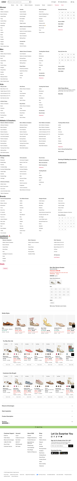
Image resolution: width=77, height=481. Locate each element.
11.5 (68, 18)
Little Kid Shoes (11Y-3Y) (5, 93)
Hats (21, 176)
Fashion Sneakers (3, 132)
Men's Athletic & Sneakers (25, 122)
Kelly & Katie (61, 207)
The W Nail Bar (30, 447)
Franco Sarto (3, 214)
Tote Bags (2, 178)
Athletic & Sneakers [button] (29, 5)
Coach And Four (61, 203)
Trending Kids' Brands (44, 86)
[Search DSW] (19, 2)
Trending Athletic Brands (63, 122)
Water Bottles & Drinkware (25, 190)
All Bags (2, 157)
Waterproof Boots (3, 76)
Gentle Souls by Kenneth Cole (45, 212)
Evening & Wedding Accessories (67, 181)
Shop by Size (3, 86)
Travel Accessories (23, 187)
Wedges (2, 44)
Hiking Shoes (3, 69)
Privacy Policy (6, 474)
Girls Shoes (22, 86)
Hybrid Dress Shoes (23, 70)
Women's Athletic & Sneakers (7, 122)
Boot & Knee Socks (4, 186)
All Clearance (57, 255)
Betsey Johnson (3, 203)
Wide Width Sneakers (4, 152)
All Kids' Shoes (3, 101)
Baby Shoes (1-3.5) (4, 88)
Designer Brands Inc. (32, 437)
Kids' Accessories (43, 165)
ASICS (59, 127)
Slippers (2, 41)
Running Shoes (23, 33)
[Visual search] (30, 2)
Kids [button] (21, 5)
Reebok (59, 141)
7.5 (62, 15)
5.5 (68, 12)
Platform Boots (42, 440)
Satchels (2, 173)
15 (73, 60)
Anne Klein (2, 200)
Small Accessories (23, 183)
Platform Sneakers (4, 138)
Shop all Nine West (53, 269)
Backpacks (2, 160)
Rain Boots (2, 112)
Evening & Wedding (23, 169)
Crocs (40, 63)
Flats (1, 27)
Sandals (2, 39)
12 (59, 60)
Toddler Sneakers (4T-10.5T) (44, 129)
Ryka (21, 223)
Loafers (1, 32)
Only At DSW (61, 198)
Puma (40, 102)
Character (2, 108)
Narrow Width (61, 21)
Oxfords (21, 75)
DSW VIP (18, 442)
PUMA (59, 138)
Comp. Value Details (59, 474)
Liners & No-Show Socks (5, 191)
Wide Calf (60, 26)
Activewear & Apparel (24, 160)
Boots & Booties (3, 14)
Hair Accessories (23, 173)
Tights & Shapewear (4, 193)
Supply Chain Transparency (30, 474)
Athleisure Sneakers (4, 125)
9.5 (74, 15)
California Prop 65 (7, 476)
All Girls (55, 251)
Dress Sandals (22, 16)
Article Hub (41, 11)
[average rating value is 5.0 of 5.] (53, 276)
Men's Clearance (32, 240)
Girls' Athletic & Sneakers (44, 125)
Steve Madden (3, 228)
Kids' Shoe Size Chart (4, 98)
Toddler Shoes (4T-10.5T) (5, 91)
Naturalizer (2, 223)
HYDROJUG (41, 182)
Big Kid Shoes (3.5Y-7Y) (5, 95)
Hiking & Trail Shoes (4, 134)
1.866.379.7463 (7, 442)
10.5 (62, 18)
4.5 (62, 12)
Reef (40, 69)
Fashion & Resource (32, 452)
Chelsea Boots (42, 455)
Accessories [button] (37, 5)
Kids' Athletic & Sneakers (44, 122)
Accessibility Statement (51, 474)
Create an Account (20, 437)
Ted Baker (41, 228)
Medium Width (61, 69)
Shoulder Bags (3, 176)
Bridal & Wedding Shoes (43, 14)
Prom (40, 30)
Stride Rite (41, 107)
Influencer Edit (42, 23)
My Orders (18, 440)
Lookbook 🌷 (49, 5)
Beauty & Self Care (23, 162)
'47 (39, 173)
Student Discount (31, 440)
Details (57, 273)
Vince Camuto (3, 233)
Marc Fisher (2, 221)
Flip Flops (22, 21)
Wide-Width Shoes (4, 79)
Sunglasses (22, 185)
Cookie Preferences (14, 476)
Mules (1, 34)
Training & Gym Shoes (4, 148)
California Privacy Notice (14, 474)
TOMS (1, 230)
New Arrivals (41, 27)
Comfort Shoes (3, 21)
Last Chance (56, 257)
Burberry (40, 207)
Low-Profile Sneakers (4, 136)
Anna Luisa (60, 200)
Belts (21, 164)
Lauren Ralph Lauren (43, 219)
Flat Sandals (22, 18)
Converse (41, 93)
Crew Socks (2, 188)
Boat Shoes (2, 56)
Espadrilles (2, 25)
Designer (40, 18)
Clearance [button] (57, 5)
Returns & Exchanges (9, 440)
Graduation (41, 21)
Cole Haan (41, 60)
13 (73, 18)
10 (59, 18)
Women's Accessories (44, 160)
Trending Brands (42, 170)
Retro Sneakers (3, 141)
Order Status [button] (7, 437)
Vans (21, 233)
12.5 (62, 60)
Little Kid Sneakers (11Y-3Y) (44, 132)
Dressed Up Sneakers (24, 68)
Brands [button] (43, 5)
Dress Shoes (2, 23)
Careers (29, 435)
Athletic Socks (3, 184)
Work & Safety (42, 463)
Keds (21, 210)
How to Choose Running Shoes (65, 149)
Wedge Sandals (23, 23)
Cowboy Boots (42, 459)
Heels (1, 30)
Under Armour (22, 230)
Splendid (40, 226)
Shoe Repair (30, 449)
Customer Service (8, 446)
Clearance (60, 29)
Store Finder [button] (7, 444)
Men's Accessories (43, 162)
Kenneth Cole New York (43, 214)
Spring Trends (41, 32)
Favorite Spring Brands (5, 198)
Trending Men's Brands (44, 51)
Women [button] (12, 5)
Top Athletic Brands (24, 198)
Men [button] (17, 5)
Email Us (6, 435)
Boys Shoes (22, 103)
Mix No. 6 (60, 210)
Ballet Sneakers (3, 127)
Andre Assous (41, 200)
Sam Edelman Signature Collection (65, 212)
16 (59, 63)
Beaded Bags (3, 162)
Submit (70, 445)
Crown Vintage (61, 205)
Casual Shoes (3, 16)
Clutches (2, 164)
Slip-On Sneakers (23, 35)
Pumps (1, 37)
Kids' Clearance (57, 240)
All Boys (55, 249)
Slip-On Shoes (22, 100)
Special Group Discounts (30, 442)
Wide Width (60, 24)
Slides (40, 437)
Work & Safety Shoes (4, 46)
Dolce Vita (2, 210)
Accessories (41, 73)
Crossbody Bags (3, 167)
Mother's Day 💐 (42, 25)
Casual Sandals (23, 11)
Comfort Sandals (23, 14)
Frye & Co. (2, 216)
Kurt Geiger (41, 216)
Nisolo (40, 223)
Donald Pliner (41, 210)
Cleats (1, 110)
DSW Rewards (19, 444)
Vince (40, 230)
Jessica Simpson (3, 219)
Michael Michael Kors (43, 221)
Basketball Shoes (23, 127)
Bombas (40, 177)
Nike (40, 67)
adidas (40, 53)
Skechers (41, 104)
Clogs (1, 18)
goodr (40, 180)
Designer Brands (42, 198)
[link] (8, 329)
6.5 (74, 12)
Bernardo (41, 205)
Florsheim (41, 65)
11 (65, 18)
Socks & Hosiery (23, 46)
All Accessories (23, 157)
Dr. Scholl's (2, 212)
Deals (62, 5)
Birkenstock (41, 56)
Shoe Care (22, 180)
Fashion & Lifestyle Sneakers (25, 31)
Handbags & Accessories (7, 253)
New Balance (41, 98)
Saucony (21, 226)
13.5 (68, 60)
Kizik (21, 212)
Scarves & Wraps (23, 178)
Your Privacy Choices (41, 474)
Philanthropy (30, 445)
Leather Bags (3, 171)
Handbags (22, 43)
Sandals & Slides (31, 253)
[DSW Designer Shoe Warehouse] (3, 2)
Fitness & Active (23, 171)
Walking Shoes (23, 38)
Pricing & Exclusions (68, 474)
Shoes (1, 9)
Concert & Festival (42, 16)
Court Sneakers (23, 29)
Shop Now (60, 115)
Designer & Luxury (23, 167)
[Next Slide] (73, 326)
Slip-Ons (2, 74)
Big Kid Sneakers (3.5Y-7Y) (44, 134)
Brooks (40, 58)
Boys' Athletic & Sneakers (44, 127)
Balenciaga (41, 203)
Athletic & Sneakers (4, 11)
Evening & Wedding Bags (5, 169)
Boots (1, 58)
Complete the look (62, 184)
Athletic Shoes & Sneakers (26, 26)
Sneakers (41, 450)
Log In (17, 435)
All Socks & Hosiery (4, 181)
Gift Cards (18, 446)
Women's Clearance (7, 240)
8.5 (68, 15)
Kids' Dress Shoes (63, 110)
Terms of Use (22, 474)
